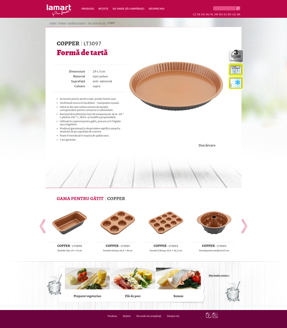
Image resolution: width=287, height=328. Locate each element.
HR (216, 14)
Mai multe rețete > (219, 275)
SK (198, 14)
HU (208, 14)
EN (203, 14)
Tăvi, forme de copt (97, 23)
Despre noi (156, 8)
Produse (87, 8)
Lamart (59, 10)
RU (221, 14)
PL (212, 14)
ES (225, 14)
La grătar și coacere (77, 23)
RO (229, 14)
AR (238, 14)
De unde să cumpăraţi (128, 8)
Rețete (103, 8)
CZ (194, 14)
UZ (234, 14)
